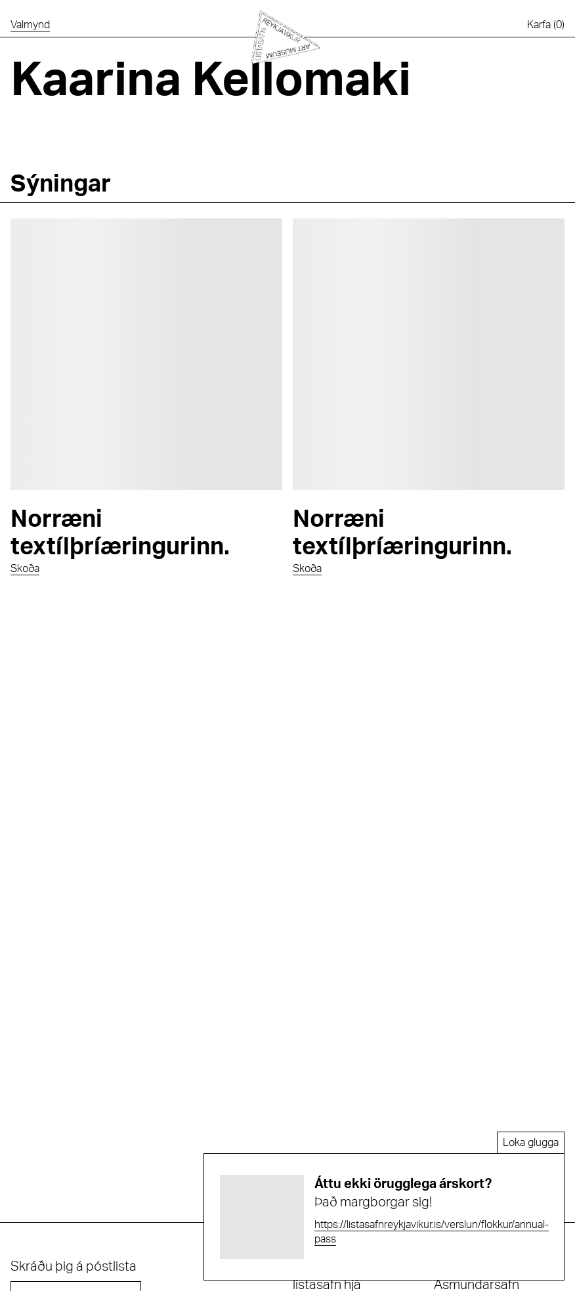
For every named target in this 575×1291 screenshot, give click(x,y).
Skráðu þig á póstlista (74, 1266)
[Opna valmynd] (30, 25)
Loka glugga (531, 1142)
